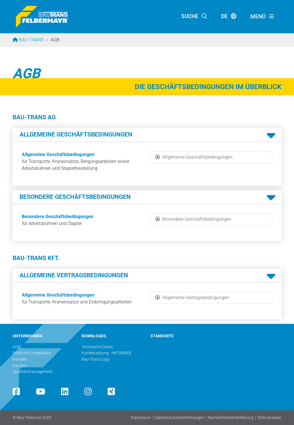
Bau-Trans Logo (96, 359)
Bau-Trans (31, 40)
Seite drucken (269, 417)
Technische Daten (97, 347)
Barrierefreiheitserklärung (231, 417)
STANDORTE (162, 336)
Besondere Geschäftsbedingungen (57, 216)
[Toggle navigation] (262, 17)
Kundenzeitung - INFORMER (106, 353)
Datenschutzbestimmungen (179, 417)
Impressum (141, 417)
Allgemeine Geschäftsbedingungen (58, 154)
